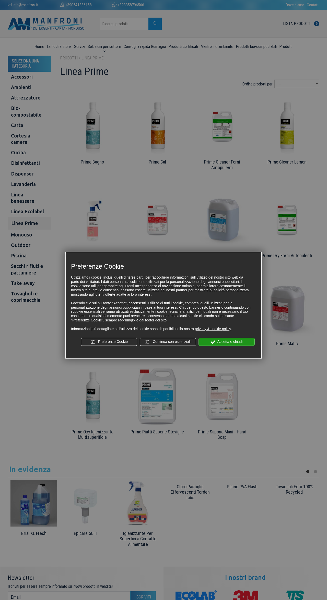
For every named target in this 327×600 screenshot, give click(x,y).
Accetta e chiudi (227, 342)
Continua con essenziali (168, 342)
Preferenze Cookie (109, 342)
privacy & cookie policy (213, 329)
